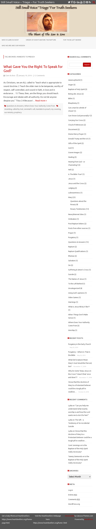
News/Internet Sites (76, 214)
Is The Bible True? (75, 174)
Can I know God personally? (79, 116)
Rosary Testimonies (78, 209)
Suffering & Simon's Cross (78, 270)
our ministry (9, 112)
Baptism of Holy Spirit (76, 89)
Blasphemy (72, 103)
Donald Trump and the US (78, 139)
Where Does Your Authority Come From (39, 106)
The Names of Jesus (76, 279)
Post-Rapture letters (76, 224)
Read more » (41, 100)
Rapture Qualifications (77, 251)
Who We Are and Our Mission (13, 45)
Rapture (71, 247)
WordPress (88, 519)
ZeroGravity (69, 516)
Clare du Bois (10, 76)
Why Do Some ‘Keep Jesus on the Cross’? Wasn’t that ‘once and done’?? (79, 374)
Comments (74, 499)
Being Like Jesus (74, 94)
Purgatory (72, 237)
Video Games (73, 297)
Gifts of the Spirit (74, 143)
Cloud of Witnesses (76, 125)
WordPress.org (74, 504)
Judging (71, 188)
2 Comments (40, 76)
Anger (70, 85)
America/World (74, 80)
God (69, 148)
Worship (71, 330)
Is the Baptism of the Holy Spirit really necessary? (78, 448)
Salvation (71, 261)
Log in (70, 490)
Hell (69, 170)
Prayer (70, 233)
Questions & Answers (15, 106)
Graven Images (74, 152)
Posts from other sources (78, 228)
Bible (70, 98)
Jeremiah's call (29, 109)
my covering (56, 109)
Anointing (8, 109)
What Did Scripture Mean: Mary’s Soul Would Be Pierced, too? (80, 363)
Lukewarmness (74, 193)
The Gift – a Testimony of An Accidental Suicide (79, 423)
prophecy (18, 112)
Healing (71, 157)
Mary (70, 197)
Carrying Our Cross (75, 120)
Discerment (72, 129)
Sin (69, 265)
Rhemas (71, 256)
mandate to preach (43, 109)
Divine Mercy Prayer (76, 134)
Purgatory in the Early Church (79, 344)
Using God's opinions (76, 293)
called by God (18, 109)
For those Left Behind (72, 40)
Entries (72, 495)
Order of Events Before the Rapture (41, 40)
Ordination (72, 219)
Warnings (72, 302)
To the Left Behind (75, 284)
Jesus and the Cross (76, 183)
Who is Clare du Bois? (10, 40)
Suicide (71, 274)
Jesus (70, 179)
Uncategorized (74, 288)
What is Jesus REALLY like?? (79, 307)
